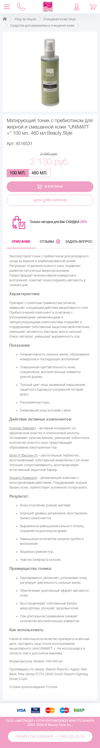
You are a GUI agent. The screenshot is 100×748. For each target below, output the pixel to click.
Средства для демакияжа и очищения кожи (42, 25)
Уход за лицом (25, 19)
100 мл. (18, 173)
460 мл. (39, 173)
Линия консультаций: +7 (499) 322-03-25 (50, 736)
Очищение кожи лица (59, 19)
